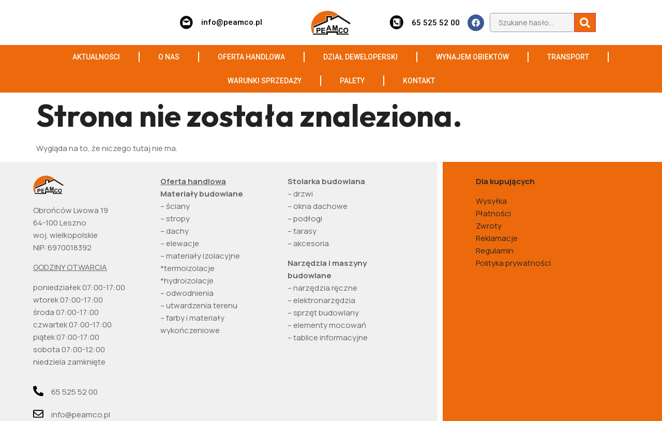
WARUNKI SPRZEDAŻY (265, 81)
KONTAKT (419, 81)
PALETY (352, 81)
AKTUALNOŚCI (96, 57)
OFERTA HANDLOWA (251, 57)
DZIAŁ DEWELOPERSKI (360, 57)
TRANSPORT (568, 57)
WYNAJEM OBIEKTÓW (472, 57)
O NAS (168, 57)
